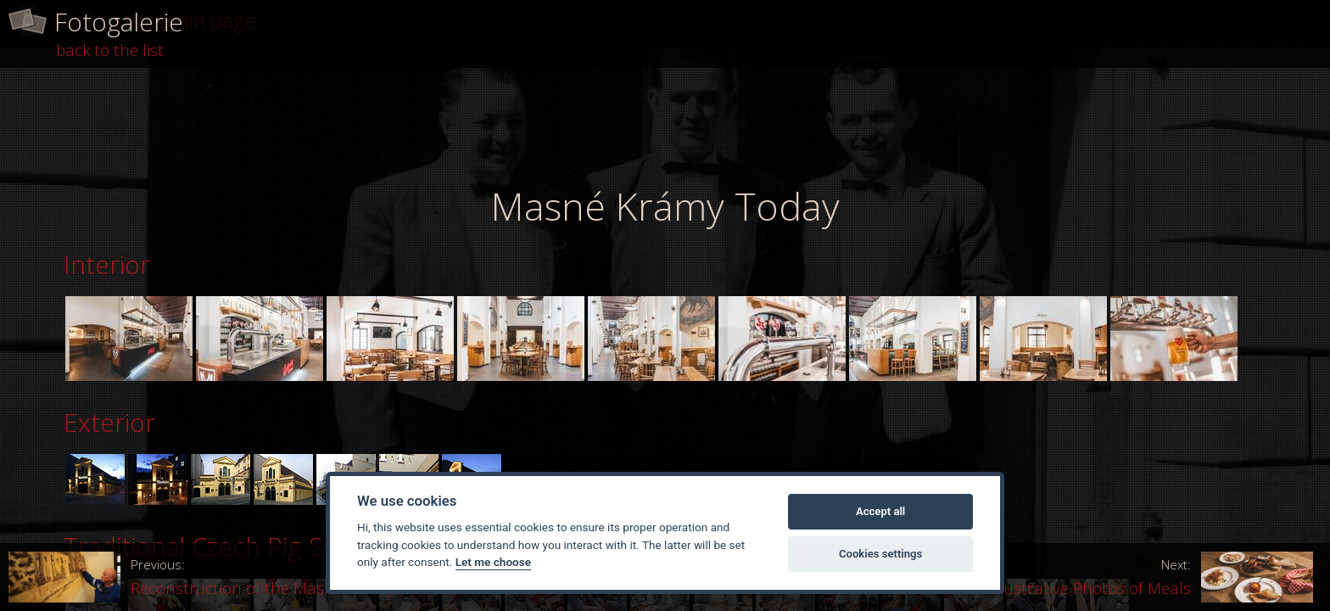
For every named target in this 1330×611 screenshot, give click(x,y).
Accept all (880, 511)
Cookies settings (880, 553)
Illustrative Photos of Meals (1152, 577)
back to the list (110, 49)
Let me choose (493, 562)
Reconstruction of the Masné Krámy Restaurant (244, 577)
